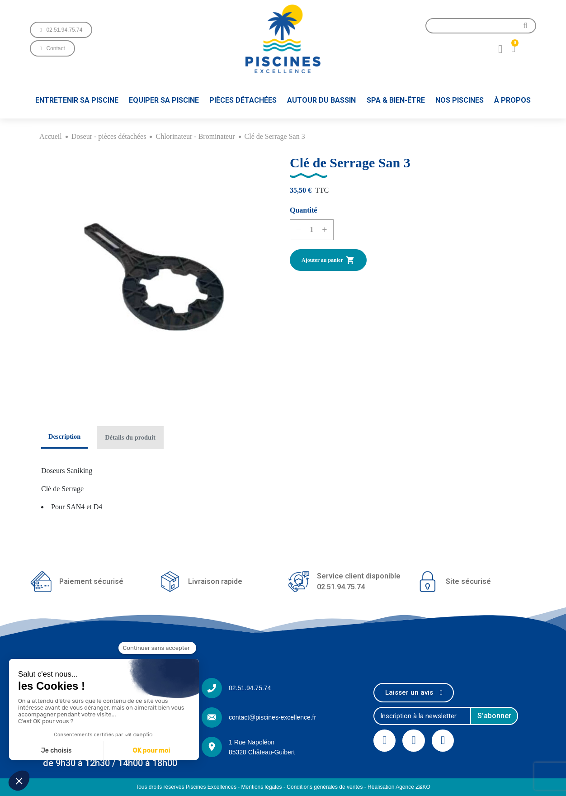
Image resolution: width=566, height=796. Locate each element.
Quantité (303, 210)
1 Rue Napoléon (251, 742)
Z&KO (422, 787)
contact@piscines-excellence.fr (272, 717)
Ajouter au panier (328, 260)
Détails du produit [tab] (130, 437)
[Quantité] (311, 230)
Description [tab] (64, 436)
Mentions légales (261, 787)
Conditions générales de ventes (325, 787)
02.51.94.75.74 (250, 688)
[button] (61, 30)
